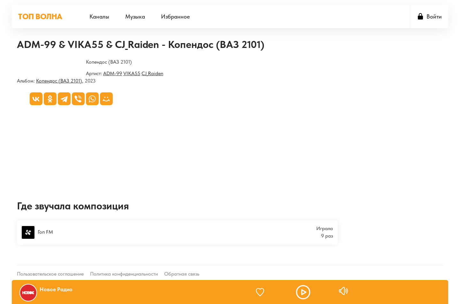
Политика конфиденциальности (124, 269)
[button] (303, 292)
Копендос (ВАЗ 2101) (59, 81)
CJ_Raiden (152, 73)
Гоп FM (37, 232)
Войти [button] (434, 16)
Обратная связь (181, 269)
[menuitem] (99, 16)
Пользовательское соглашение (50, 269)
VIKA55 (131, 73)
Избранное (175, 16)
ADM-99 (112, 73)
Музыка (135, 16)
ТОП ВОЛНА (40, 16)
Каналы (99, 16)
